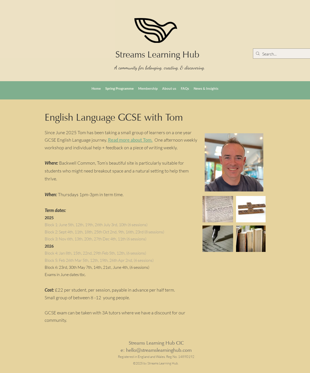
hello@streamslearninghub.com (159, 350)
